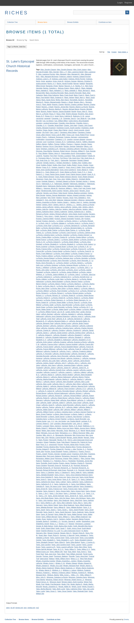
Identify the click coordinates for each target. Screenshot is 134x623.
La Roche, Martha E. (74, 284)
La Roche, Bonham (51, 233)
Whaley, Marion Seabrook (45, 568)
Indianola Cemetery (70, 200)
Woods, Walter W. (64, 587)
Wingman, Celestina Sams (78, 577)
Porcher (60, 444)
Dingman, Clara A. (87, 149)
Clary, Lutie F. (54, 132)
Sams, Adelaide (88, 472)
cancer (87, 116)
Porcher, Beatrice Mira (51, 447)
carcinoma (39, 118)
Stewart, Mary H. (66, 533)
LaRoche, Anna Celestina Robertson (57, 316)
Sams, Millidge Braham (74, 507)
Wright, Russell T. (88, 587)
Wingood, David (55, 582)
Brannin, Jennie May (61, 107)
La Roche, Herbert (62, 263)
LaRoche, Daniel (87, 330)
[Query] (101, 12)
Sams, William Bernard (49, 517)
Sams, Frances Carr (55, 489)
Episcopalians (81, 153)
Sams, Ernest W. (42, 489)
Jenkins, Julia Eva (55, 209)
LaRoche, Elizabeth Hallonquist (56, 337)
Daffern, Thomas (53, 144)
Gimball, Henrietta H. (63, 163)
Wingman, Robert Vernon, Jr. (74, 580)
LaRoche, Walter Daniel (44, 410)
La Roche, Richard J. (57, 293)
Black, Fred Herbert (43, 97)
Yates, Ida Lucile (88, 589)
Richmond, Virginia (61, 458)
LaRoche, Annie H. (77, 316)
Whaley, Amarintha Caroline (45, 561)
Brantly (74, 111)
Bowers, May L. (79, 102)
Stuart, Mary (43, 535)
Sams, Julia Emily (76, 500)
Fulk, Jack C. (55, 160)
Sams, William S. (64, 517)
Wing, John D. (41, 577)
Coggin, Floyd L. (41, 137)
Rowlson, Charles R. (77, 463)
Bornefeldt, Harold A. (77, 100)
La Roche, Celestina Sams (45, 235)
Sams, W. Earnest (47, 514)
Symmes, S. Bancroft (67, 535)
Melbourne (52, 428)
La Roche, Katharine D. (44, 277)
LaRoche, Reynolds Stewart (65, 391)
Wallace (51, 559)
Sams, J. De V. (43, 493)
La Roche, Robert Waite (57, 302)
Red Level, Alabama (54, 456)
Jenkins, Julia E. (88, 207)
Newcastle (52, 440)
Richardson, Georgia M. (70, 456)
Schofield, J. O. (55, 521)
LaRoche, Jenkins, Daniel (45, 363)
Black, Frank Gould (66, 95)
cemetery (39, 123)
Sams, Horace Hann (78, 491)
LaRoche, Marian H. (47, 375)
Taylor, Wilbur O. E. (83, 549)
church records (79, 130)
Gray (54, 179)
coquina (69, 139)
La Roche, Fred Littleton (61, 254)
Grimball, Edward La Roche (65, 181)
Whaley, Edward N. (42, 566)
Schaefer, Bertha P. (42, 521)
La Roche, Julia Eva (88, 274)
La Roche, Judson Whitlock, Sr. (56, 274)
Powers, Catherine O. (70, 451)
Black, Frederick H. (57, 97)
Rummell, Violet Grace (86, 470)
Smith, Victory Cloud (74, 528)
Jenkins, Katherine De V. (76, 212)
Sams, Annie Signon (55, 479)
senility (78, 521)
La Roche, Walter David (60, 309)
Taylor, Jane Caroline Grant (60, 545)
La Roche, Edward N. (53, 242)
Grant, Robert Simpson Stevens (66, 177)
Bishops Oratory (63, 88)
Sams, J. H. (81, 493)
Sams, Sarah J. (51, 510)
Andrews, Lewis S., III (43, 79)
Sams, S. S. (87, 507)
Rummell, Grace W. (54, 465)
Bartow (61, 86)
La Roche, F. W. (83, 247)
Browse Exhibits (72, 22)
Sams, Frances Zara (70, 489)
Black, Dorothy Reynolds (73, 93)
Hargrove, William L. (66, 188)
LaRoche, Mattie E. (42, 386)
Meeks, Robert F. (42, 428)
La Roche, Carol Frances (67, 233)
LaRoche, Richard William (72, 396)
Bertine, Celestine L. (50, 88)
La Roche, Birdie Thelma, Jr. (68, 230)
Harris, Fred (77, 188)
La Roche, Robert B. (68, 295)
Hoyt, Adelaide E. (80, 198)
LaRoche (57, 314)
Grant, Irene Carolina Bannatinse (47, 170)
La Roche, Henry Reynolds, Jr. (80, 260)
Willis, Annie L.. (65, 575)
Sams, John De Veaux (62, 498)
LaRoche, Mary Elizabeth (64, 382)
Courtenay (50, 142)
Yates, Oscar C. (51, 591)
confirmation (40, 139)
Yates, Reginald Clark (80, 591)
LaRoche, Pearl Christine (66, 389)
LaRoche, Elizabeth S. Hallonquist (59, 340)
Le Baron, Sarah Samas (56, 417)
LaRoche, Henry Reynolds (59, 356)
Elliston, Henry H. (54, 153)
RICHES (16, 12)
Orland (46, 442)
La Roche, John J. (83, 267)
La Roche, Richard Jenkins (74, 293)
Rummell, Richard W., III (44, 468)
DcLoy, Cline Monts (56, 146)
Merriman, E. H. (74, 431)
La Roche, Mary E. (49, 286)
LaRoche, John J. (74, 363)
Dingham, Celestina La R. (50, 149)
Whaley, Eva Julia (56, 566)
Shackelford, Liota (88, 521)
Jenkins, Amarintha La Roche (46, 202)
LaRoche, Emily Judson (44, 342)
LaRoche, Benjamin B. (75, 319)
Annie (43, 81)
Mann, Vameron (55, 426)
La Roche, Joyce (72, 270)
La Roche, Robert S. (73, 298)
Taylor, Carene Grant (57, 538)
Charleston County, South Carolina (68, 128)
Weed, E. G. (75, 559)
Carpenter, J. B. (56, 118)
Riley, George (85, 458)
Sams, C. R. (76, 479)
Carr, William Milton (61, 121)
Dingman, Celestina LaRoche (69, 149)
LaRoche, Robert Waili (51, 400)
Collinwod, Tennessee (55, 137)
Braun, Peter (61, 114)
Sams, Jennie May (85, 496)
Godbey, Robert (46, 165)
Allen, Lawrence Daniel (76, 72)
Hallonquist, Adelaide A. (78, 184)
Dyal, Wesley (43, 153)
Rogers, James (64, 463)
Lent (51, 424)
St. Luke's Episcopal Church (70, 531)
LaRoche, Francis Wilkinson (45, 349)
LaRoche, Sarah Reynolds (64, 405)
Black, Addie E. (75, 88)
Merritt (83, 431)
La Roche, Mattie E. (73, 288)
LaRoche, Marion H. (43, 377)
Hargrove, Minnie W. (51, 188)
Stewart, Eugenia (53, 533)
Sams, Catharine (86, 479)
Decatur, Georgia (69, 146)
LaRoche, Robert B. (43, 398)
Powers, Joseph (41, 454)
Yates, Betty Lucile (58, 589)
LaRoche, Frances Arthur (49, 344)
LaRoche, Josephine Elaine (66, 365)
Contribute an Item (105, 22)
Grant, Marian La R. (52, 172)
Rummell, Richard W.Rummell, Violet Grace (51, 470)
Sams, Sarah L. (62, 510)
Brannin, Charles (58, 104)
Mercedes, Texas (62, 431)
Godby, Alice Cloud (59, 165)
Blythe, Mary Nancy (62, 100)
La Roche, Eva (72, 247)
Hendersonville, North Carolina (51, 191)
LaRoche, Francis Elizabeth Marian (66, 347)
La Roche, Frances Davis (61, 249)
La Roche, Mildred (42, 291)
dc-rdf (12, 608)
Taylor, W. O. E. (58, 549)
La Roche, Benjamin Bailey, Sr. (73, 228)
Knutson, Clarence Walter (45, 219)
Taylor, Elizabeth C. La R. (65, 540)
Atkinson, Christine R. (84, 81)
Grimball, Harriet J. (82, 181)
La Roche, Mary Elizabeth (65, 286)
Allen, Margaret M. (73, 74)
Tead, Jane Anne (50, 554)
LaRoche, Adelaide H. (68, 314)
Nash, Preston (43, 440)
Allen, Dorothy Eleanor (64, 70)
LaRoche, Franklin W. (51, 351)
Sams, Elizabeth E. (86, 486)
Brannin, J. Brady (48, 107)
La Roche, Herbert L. (77, 263)
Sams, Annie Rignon (87, 477)
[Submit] (127, 12)
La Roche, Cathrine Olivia (86, 233)
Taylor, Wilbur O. (70, 549)
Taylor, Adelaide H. (81, 535)
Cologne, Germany (70, 137)
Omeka (126, 619)
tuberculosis (44, 559)
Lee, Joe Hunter (60, 421)
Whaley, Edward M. (84, 563)
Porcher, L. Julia (70, 449)
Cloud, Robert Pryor (82, 135)
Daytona (45, 146)
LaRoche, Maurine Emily (78, 386)
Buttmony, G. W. (78, 116)
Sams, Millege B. (59, 507)
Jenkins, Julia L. (87, 209)
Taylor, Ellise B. (59, 542)
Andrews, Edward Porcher (82, 77)
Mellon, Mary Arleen (48, 431)
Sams (38, 472)
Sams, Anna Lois (60, 477)
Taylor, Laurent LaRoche (64, 547)
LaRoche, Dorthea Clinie (76, 333)
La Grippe (60, 221)
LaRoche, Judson (50, 368)
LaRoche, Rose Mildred (68, 400)
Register (128, 3)
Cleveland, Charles (84, 132)
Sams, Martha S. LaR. (48, 503)
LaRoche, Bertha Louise (62, 323)
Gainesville (64, 160)
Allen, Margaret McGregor (49, 77)
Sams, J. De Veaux (56, 493)
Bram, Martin (46, 104)
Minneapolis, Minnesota (63, 435)
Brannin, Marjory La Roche (78, 107)
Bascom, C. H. (69, 86)
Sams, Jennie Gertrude (56, 496)
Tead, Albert (72, 552)
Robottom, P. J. (48, 461)
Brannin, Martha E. (55, 109)
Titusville (72, 556)
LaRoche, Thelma (48, 407)
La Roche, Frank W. (84, 251)
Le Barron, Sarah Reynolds (76, 419)
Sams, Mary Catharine (64, 503)
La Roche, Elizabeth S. (67, 244)
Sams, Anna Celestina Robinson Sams (79, 475)
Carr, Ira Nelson (48, 121)
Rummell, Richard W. (81, 465)
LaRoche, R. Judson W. (46, 391)
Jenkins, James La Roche (85, 205)
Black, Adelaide (86, 88)
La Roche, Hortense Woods (68, 265)
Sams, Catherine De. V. (62, 484)
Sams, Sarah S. (48, 512)
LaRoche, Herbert (75, 356)
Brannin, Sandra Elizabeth (61, 111)
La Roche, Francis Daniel (53, 251)
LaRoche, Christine (58, 330)
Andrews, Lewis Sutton (60, 79)
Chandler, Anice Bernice (67, 123)
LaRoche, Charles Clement (83, 328)
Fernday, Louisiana (64, 156)
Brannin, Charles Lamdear (74, 104)
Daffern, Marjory (41, 144)
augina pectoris (41, 83)
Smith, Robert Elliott (48, 528)
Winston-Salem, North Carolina (72, 582)
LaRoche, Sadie (45, 403)
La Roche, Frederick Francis (63, 256)
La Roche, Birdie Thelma (48, 230)
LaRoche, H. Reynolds (44, 354)
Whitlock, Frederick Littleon (61, 573)
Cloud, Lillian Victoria (43, 135)
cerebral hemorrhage (50, 123)
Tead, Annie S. (82, 552)
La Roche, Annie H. (73, 223)
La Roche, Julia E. (74, 274)
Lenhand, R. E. (86, 421)
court (44, 142)
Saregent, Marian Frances (81, 519)
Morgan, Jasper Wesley (75, 437)
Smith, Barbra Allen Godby (63, 526)
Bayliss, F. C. (79, 86)
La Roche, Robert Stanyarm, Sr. (77, 300)
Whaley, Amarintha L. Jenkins (66, 561)
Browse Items (42, 22)
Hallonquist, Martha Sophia (57, 186)
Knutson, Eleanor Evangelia (64, 219)
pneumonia (53, 444)
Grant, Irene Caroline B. (68, 170)
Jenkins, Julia (76, 207)
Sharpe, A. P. (63, 524)
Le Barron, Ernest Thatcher (57, 419)
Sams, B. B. (66, 479)
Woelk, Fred (40, 584)
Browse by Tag (22, 40)
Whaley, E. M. (60, 563)
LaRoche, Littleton (79, 372)
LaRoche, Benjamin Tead (44, 323)
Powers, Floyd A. (84, 451)
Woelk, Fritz (65, 584)
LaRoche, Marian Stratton (64, 375)
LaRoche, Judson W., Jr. (80, 368)
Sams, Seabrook (78, 512)
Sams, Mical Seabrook (66, 505)
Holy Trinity (51, 198)
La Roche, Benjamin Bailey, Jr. (51, 228)
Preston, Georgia (54, 454)
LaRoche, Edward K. (45, 335)
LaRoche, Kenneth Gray (57, 370)
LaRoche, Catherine (71, 326)
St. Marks (84, 531)
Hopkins (59, 198)
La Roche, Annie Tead (43, 226)
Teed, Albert (61, 554)
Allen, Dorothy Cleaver (48, 70)
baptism (82, 83)
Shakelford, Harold (42, 524)
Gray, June (61, 179)
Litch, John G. (77, 424)
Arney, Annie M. (58, 81)
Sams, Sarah (40, 510)
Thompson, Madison (61, 556)
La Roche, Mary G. (81, 286)
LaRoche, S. (81, 400)
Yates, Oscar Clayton (64, 591)
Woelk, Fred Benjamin (53, 584)
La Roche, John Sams (57, 270)
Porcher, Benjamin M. (83, 447)
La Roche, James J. (69, 267)
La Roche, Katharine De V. (62, 277)
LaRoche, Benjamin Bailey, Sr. (79, 321)
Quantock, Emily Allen (79, 454)
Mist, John (44, 437)
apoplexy (49, 81)
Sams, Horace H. (49, 491)
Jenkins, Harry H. (76, 202)
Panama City (75, 442)
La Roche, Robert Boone (84, 295)
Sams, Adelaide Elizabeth (45, 475)
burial (57, 116)
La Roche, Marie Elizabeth (54, 281)
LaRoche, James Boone (81, 361)
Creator (114, 52)
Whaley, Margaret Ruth (71, 566)
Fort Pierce (64, 158)
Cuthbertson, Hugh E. (74, 142)
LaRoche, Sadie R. (58, 403)
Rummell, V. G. (72, 470)
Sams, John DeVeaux (78, 498)
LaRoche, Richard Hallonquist (57, 393)
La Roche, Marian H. (71, 279)
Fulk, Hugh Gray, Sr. (43, 160)
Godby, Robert (72, 165)
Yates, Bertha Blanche (43, 589)
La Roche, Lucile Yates (56, 279)
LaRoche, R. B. (80, 389)
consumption (49, 139)
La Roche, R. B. (73, 291)
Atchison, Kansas (70, 81)
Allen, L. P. (63, 72)
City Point (45, 132)
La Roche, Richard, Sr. (52, 295)
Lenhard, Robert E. (42, 424)
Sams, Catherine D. (86, 482)
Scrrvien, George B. (68, 521)
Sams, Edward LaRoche (70, 486)
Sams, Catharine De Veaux (45, 482)
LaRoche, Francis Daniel (44, 347)
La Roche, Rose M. (73, 302)
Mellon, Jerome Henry (82, 428)
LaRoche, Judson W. (64, 368)
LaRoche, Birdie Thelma (80, 323)
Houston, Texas (68, 198)
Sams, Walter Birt (60, 514)
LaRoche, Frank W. (74, 349)
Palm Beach (65, 442)
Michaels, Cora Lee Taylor (50, 433)
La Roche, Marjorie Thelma (73, 281)
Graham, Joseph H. (58, 167)
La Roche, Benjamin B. (72, 226)
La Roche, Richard (86, 291)
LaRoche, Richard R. (55, 396)
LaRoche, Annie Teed (47, 319)
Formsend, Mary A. (45, 158)
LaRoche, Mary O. (58, 384)
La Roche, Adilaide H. (58, 223)
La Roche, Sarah (79, 305)
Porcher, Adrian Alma (71, 444)
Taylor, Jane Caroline (43, 545)
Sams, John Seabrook (61, 500)
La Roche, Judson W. (51, 272)
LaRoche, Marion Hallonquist (61, 377)
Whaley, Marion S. (86, 566)
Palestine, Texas (54, 442)
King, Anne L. (49, 216)
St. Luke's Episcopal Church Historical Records (20, 66)
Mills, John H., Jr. (48, 435)
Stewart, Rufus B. (78, 533)
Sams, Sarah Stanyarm (63, 512)
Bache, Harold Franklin (65, 83)
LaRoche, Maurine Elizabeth (60, 386)
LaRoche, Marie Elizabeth (83, 375)
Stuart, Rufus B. (53, 535)
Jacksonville (89, 200)
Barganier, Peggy (52, 86)
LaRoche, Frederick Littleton (82, 351)
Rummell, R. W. (67, 465)
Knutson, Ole (79, 219)
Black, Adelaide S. (71, 90)
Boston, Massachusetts (52, 102)
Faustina (46, 156)
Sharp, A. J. (54, 524)
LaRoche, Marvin (49, 382)
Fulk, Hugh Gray (74, 158)
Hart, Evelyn (87, 188)
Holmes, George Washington (56, 195)
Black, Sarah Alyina (48, 100)
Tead (65, 552)
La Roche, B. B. (57, 226)
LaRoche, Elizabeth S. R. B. (81, 340)
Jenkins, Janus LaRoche (62, 207)
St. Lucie (57, 531)
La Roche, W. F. (84, 307)
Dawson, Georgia (80, 144)
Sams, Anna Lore (73, 477)
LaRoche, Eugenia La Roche (77, 342)
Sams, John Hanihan (45, 500)
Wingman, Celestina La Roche (57, 577)
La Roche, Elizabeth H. (51, 244)
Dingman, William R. (78, 151)
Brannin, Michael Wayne (71, 109)
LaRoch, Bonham (47, 314)
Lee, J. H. (50, 421)
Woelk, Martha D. (76, 584)
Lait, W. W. (60, 312)
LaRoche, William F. (83, 410)
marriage (65, 426)
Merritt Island (90, 431)
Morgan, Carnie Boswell (57, 437)
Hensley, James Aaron (71, 191)
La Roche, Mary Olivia (57, 288)
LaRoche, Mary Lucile (81, 382)
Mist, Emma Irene (79, 435)
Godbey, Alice (76, 163)
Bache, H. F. (51, 83)
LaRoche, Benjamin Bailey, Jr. (57, 321)
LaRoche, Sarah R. (48, 405)
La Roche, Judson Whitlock (68, 272)
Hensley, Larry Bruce (50, 193)
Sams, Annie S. (41, 479)
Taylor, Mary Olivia (80, 547)
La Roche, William (75, 309)
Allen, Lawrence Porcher (46, 74)
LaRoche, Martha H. (62, 379)
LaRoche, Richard (81, 391)
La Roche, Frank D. (70, 251)
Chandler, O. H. (41, 125)
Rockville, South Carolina (49, 463)
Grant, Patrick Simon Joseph (55, 174)
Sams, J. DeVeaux (70, 493)
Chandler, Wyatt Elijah (55, 125)
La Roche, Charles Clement (79, 235)
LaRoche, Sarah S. (81, 405)
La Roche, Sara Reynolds (63, 305)
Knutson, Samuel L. (49, 221)
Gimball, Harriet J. (49, 163)
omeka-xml (31, 608)
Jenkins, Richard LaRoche (58, 214)
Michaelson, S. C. (66, 433)
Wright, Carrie (76, 587)
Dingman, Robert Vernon (61, 151)
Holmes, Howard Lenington (76, 195)
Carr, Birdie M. (82, 118)
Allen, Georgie (54, 72)
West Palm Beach (86, 559)
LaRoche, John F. (61, 363)
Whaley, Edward (71, 563)
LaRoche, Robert (88, 396)
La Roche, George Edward (45, 258)
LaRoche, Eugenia (59, 342)
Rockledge (72, 461)
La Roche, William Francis (47, 312)
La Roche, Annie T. (87, 223)
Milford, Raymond (79, 433)
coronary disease (79, 139)
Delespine (79, 146)
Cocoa (92, 135)
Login (120, 3)
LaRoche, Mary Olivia (73, 384)
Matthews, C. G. (88, 426)
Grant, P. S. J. (82, 172)
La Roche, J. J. (84, 265)
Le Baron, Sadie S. (77, 414)
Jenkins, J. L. (70, 205)
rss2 (37, 608)
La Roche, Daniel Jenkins (70, 240)
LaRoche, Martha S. (77, 379)
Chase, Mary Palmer (60, 130)
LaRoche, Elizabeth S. (75, 337)
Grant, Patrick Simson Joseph (76, 174)
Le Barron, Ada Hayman (73, 417)
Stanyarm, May (41, 533)
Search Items (34, 40)
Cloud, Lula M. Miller (58, 135)
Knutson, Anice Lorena (76, 216)
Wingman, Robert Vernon (54, 580)
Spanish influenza (47, 531)
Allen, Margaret (61, 74)
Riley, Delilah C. (74, 458)
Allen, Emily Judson (80, 70)
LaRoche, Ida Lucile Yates (51, 361)
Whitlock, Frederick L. (43, 573)
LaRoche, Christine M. (73, 330)
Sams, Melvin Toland (51, 505)
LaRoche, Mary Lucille (43, 384)
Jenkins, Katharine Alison (44, 212)
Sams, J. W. (43, 496)
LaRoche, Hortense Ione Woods (54, 358)
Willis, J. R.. (75, 575)
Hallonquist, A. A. (47, 184)
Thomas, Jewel (47, 556)
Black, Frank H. (79, 95)
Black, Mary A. (80, 97)
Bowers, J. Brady (67, 102)
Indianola (60, 200)
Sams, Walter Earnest (74, 514)
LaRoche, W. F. (60, 407)
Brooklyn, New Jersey (85, 114)
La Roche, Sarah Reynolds (55, 307)
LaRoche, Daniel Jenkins (58, 333)
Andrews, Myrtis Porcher (76, 79)
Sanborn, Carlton (65, 519)
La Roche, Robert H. (43, 298)
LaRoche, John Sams (48, 365)
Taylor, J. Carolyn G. (88, 542)
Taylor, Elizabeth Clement (45, 542)
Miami (38, 433)
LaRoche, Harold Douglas (61, 354)
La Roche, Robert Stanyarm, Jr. (54, 300)
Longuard (46, 426)
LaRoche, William (70, 410)
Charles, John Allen (70, 125)
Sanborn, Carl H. (52, 519)
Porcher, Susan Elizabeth (53, 451)
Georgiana (72, 160)
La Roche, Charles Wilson (77, 237)
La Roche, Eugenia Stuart (57, 247)
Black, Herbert (69, 97)
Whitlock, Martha (53, 575)
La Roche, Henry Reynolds (59, 260)
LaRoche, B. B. (61, 319)
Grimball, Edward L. (48, 181)
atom (8, 608)
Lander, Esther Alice (72, 312)
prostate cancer (66, 454)
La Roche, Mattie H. (88, 288)
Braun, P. (52, 114)
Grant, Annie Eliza (88, 167)
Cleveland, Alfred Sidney (68, 132)
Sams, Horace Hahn (63, 491)
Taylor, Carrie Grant (72, 538)
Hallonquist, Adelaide (61, 184)
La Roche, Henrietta (81, 258)
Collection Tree (12, 22)
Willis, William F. (85, 575)
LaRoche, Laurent (72, 370)
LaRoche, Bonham (42, 326)
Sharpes (71, 524)
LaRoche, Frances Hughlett (67, 344)
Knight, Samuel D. (61, 216)
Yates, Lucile (40, 591)
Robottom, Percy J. (61, 461)
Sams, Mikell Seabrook (83, 505)
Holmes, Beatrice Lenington (77, 193)
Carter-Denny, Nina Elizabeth (79, 121)
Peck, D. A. (44, 444)
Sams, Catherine (72, 482)
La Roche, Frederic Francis (80, 254)
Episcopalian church (68, 153)
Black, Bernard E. (84, 90)
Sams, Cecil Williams (78, 484)
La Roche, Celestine (62, 235)
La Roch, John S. (44, 223)
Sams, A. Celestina (47, 472)
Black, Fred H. (90, 95)
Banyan (76, 83)
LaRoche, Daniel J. (42, 333)
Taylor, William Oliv (56, 552)
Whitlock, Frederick (83, 570)
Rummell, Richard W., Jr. (62, 468)
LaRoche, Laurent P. (50, 372)
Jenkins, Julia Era (42, 209)
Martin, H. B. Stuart (75, 426)
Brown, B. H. (49, 116)
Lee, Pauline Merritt (73, 421)
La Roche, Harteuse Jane (64, 258)
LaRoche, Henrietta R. (79, 354)
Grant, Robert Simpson (46, 177)
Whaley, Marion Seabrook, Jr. (65, 568)
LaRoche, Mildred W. (49, 389)
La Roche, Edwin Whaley (70, 242)
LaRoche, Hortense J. (73, 358)
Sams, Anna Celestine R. (44, 477)
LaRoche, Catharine (57, 326)
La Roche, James (56, 267)
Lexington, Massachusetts (63, 424)
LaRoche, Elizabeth (60, 335)
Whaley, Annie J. (49, 563)
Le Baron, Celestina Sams (64, 412)
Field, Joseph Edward (79, 156)
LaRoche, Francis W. (86, 347)
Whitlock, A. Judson (69, 570)
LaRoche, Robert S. (75, 398)
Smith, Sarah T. (60, 528)
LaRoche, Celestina (47, 328)
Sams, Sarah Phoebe (76, 510)
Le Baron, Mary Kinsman (61, 414)
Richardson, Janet (85, 456)
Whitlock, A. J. (57, 570)
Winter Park (88, 582)
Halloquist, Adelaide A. (75, 186)
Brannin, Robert (46, 111)
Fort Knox (55, 158)
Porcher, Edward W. (57, 449)
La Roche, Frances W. (78, 249)
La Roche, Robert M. (58, 298)
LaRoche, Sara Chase (73, 403)
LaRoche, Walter (72, 407)
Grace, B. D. (46, 167)
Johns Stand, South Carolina (78, 214)
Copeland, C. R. (60, 139)
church (70, 130)
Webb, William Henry (62, 559)
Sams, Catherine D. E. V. (44, 484)
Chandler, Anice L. (82, 123)
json (25, 608)
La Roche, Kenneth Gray (80, 277)
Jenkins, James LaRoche (44, 207)
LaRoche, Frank (61, 349)
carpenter (47, 118)
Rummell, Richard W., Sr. (80, 468)
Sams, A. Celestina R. (62, 472)
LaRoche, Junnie (42, 370)
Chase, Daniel (47, 130)
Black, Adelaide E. (42, 90)
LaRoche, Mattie (87, 384)
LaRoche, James (66, 361)
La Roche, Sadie (48, 305)
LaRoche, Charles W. (43, 330)
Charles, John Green (85, 125)
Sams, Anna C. (60, 475)
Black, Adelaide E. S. (56, 90)
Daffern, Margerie (88, 142)
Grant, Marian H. (83, 170)
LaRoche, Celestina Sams (64, 328)
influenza (81, 200)
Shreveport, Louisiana (82, 524)
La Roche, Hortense (51, 265)
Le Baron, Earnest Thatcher (83, 412)
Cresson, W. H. (60, 142)
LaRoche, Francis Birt (85, 344)
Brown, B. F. (40, 116)
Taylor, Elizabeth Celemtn (83, 540)
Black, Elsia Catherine (51, 95)
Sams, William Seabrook (79, 517)
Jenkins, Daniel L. (63, 202)
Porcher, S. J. (81, 449)
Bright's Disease (71, 114)
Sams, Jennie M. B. (71, 496)
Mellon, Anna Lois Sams (65, 428)
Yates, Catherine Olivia (74, 589)
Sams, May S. (78, 503)
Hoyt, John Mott (50, 200)
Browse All (10, 40)
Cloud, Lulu (70, 135)
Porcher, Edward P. (42, 449)
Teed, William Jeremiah (74, 554)
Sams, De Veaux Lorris (53, 486)
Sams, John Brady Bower (45, 498)
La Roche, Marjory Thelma (57, 284)
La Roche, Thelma (71, 307)
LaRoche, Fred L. (65, 351)
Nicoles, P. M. (61, 440)
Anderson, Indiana (65, 77)
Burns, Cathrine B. (65, 116)
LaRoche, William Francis (45, 412)
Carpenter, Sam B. (69, 118)
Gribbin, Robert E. (72, 179)
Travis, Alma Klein (81, 556)
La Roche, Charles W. (59, 237)
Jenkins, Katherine (60, 212)
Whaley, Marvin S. (45, 570)
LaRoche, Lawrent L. (65, 372)
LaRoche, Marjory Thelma (80, 377)
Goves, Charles (82, 165)
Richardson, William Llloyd (45, 458)
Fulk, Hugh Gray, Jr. (87, 158)
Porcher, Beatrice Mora (67, 447)
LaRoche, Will (58, 410)
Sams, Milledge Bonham (44, 507)
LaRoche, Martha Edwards (45, 379)
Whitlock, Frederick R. (79, 573)
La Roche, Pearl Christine (58, 291)
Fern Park (53, 156)
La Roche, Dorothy (86, 240)
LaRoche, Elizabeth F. (75, 335)
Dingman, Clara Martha (44, 151)
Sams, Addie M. (76, 472)
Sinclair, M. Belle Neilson (44, 526)
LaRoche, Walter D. (85, 407)
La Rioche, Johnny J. (71, 221)
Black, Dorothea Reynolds (55, 93)
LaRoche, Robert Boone (59, 398)
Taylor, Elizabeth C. (49, 540)
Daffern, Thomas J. (67, 144)
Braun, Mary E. (82, 111)
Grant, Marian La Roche (68, 172)
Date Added (122, 52)
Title (108, 52)
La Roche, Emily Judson (84, 244)
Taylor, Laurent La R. (48, 547)
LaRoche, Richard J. (76, 393)
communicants (83, 137)
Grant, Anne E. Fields (73, 167)
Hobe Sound (62, 193)
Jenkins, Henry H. (59, 205)
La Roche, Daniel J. (53, 240)
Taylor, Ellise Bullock (73, 542)
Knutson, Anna (89, 216)
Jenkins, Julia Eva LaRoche (71, 209)
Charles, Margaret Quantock (46, 128)
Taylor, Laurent (76, 545)
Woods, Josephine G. (50, 587)
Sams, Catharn (61, 482)
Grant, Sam (48, 179)
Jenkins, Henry (47, 205)
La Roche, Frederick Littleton (84, 256)
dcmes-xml (19, 608)
